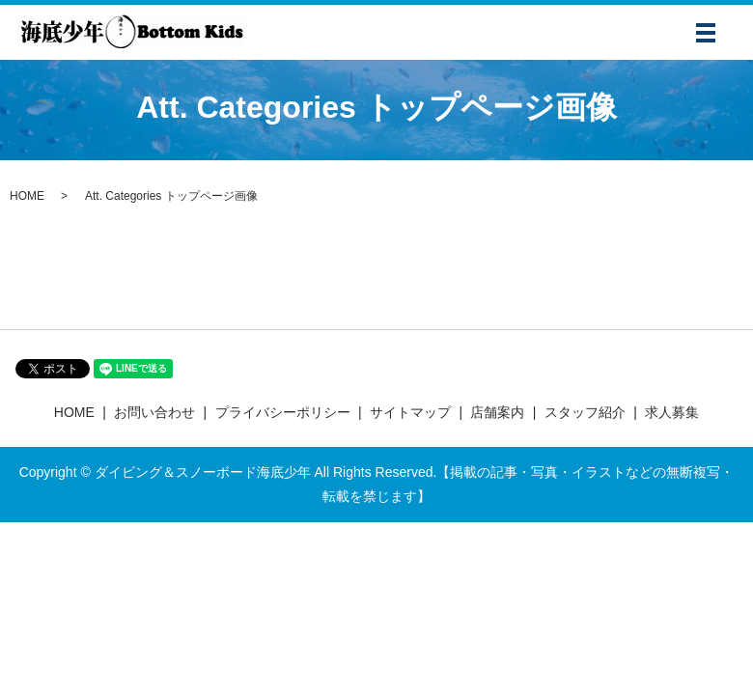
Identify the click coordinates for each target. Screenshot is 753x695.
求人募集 (672, 412)
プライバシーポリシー (282, 412)
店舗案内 (497, 412)
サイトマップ (410, 412)
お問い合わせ (154, 412)
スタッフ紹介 (585, 412)
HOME (27, 196)
